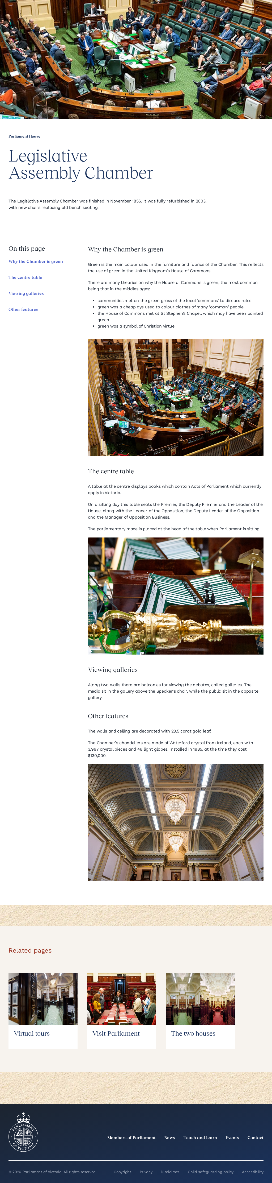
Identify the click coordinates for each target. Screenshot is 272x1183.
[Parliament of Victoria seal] (23, 1132)
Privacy (146, 1172)
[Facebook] (237, 1150)
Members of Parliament (131, 1138)
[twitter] (202, 1150)
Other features (23, 310)
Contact (256, 1138)
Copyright (122, 1172)
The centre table (25, 278)
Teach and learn (200, 1138)
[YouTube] (248, 1150)
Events (232, 1138)
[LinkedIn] (213, 1150)
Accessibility (253, 1172)
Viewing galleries (26, 294)
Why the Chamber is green (35, 262)
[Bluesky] (260, 1150)
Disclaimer (170, 1172)
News (169, 1138)
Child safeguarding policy (210, 1172)
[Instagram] (225, 1150)
